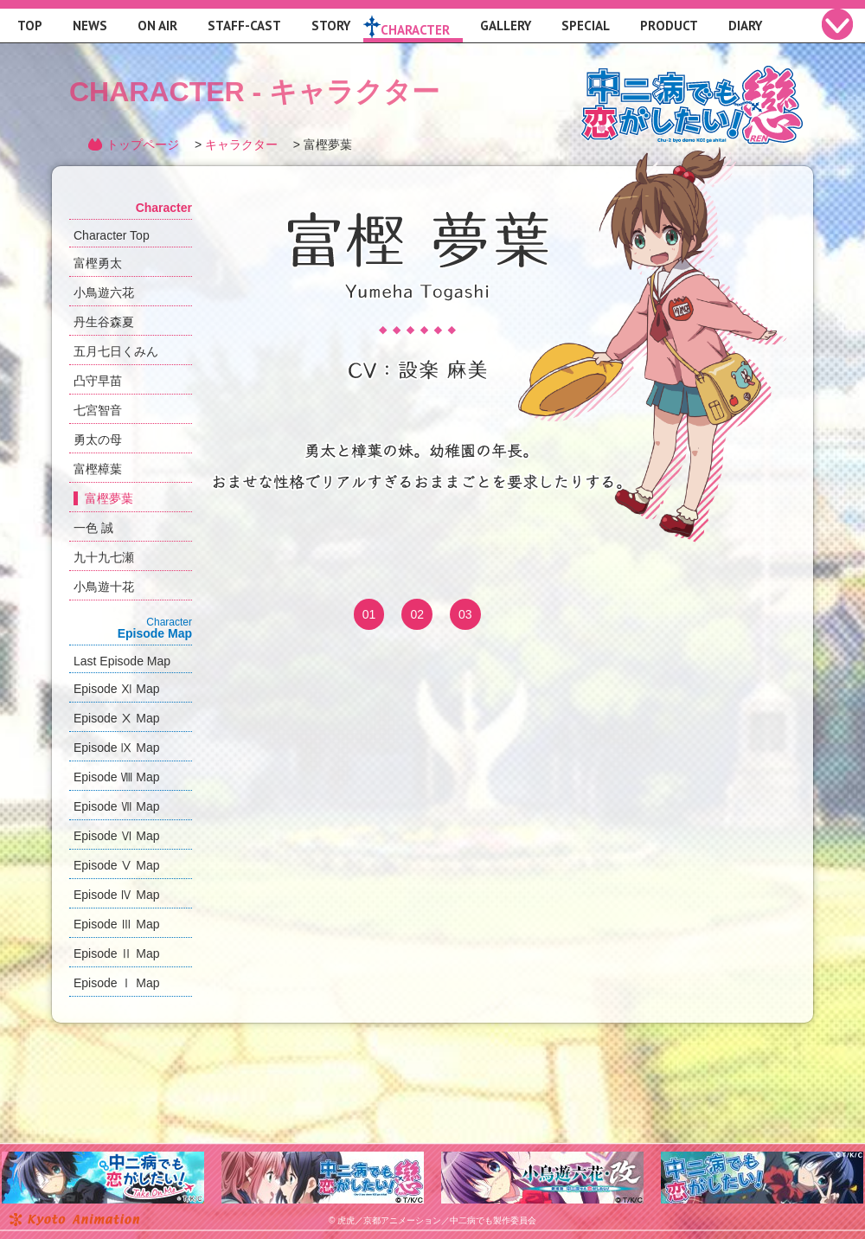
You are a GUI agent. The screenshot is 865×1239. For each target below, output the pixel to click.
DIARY (745, 25)
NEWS (90, 25)
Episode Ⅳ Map (117, 895)
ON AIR (157, 25)
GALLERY (505, 25)
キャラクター (241, 144)
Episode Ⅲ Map (117, 924)
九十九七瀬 (104, 557)
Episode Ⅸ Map (117, 747)
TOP (29, 25)
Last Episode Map (122, 661)
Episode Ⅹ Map (117, 718)
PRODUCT (669, 25)
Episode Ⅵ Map (117, 836)
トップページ (142, 144)
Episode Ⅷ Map (117, 777)
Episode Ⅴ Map (117, 865)
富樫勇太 (98, 263)
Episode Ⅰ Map (117, 983)
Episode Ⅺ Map (117, 689)
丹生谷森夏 (104, 322)
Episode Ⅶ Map (117, 806)
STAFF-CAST (244, 25)
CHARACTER (415, 30)
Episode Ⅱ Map (117, 953)
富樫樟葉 (98, 469)
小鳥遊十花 (104, 587)
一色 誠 (93, 528)
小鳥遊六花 (104, 292)
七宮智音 (98, 410)
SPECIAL (585, 25)
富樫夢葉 (109, 498)
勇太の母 (98, 439)
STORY (330, 25)
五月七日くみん (116, 351)
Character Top (112, 235)
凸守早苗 (98, 381)
